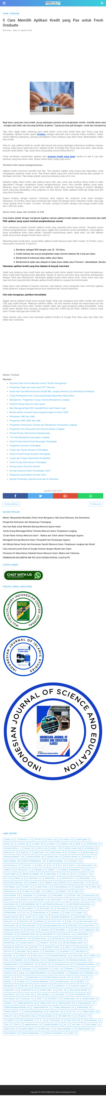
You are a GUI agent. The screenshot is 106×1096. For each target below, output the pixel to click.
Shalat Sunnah (40, 987)
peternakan (43, 970)
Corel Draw (51, 875)
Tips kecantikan (45, 1017)
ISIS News (55, 914)
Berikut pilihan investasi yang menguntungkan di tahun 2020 (38, 413)
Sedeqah (7, 982)
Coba (88, 871)
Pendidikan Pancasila (78, 961)
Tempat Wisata (89, 1013)
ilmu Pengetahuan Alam (52, 905)
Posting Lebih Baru (11, 505)
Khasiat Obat (55, 922)
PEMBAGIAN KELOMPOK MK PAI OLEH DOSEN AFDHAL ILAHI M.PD (36, 558)
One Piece (8, 957)
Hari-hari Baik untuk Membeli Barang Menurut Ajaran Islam (32, 527)
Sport (39, 1000)
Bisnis (39, 866)
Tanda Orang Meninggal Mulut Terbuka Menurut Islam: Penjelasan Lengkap (40, 532)
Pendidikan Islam (54, 961)
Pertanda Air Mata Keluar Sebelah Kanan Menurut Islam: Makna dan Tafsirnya (41, 554)
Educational (85, 879)
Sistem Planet (45, 991)
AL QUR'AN (21, 845)
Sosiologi (26, 1000)
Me (56, 944)
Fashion (62, 883)
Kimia (69, 922)
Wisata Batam (84, 1030)
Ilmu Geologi (74, 901)
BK (50, 866)
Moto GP (7, 952)
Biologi (74, 862)
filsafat (25, 888)
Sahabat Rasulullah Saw (55, 978)
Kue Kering (60, 931)
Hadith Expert (10, 896)
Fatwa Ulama (78, 883)
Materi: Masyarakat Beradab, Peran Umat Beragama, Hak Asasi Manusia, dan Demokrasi (46, 518)
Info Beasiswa (10, 909)
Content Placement (30, 875)
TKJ (40, 1021)
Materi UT (44, 944)
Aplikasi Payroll (11, 849)
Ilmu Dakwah (39, 901)
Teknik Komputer (40, 1008)
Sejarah (20, 982)
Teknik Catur (45, 1004)
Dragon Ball (50, 879)
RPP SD (19, 978)
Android (64, 845)
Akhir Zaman (81, 840)
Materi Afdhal (40, 939)
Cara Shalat (23, 871)
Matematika (21, 939)
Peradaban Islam (61, 965)
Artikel (53, 849)
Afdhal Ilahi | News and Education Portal (61, 1093)
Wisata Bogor (10, 1034)
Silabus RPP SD (27, 991)
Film (92, 883)
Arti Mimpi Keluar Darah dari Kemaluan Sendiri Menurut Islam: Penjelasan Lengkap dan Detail (49, 545)
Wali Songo (91, 1025)
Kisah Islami (9, 927)
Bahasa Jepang (71, 858)
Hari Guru (42, 896)
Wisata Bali (45, 1030)
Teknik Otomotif (11, 1013)
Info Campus (27, 909)
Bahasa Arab (88, 853)
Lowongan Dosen (27, 935)
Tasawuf (7, 1004)
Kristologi (30, 931)
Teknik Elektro (64, 1004)
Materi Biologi (58, 939)
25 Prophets (22, 840)
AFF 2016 (37, 840)
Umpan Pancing (31, 1025)
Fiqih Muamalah (61, 888)
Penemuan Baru (11, 965)
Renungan (74, 974)
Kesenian (39, 922)
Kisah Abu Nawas (86, 922)
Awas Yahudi (56, 853)
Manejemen (83, 935)
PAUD (6, 961)
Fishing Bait (79, 888)
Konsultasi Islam (11, 931)
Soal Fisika (25, 995)
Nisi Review (49, 952)
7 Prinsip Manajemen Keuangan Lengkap (29, 438)
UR (65, 1025)
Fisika (93, 888)
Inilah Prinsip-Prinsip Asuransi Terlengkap (29, 455)
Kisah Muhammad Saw (51, 927)
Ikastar (24, 901)
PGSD (57, 970)
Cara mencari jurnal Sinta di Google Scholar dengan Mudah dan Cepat (37, 549)
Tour (6, 1025)
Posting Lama (96, 505)
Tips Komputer (64, 1017)
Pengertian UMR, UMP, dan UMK (25, 421)
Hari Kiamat (58, 896)
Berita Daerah (10, 862)
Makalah (66, 935)
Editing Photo (68, 879)
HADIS (76, 892)
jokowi (28, 918)
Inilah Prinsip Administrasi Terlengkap (27, 463)
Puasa (21, 974)
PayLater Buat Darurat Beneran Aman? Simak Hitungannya (38, 384)
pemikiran (18, 961)
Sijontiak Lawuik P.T (79, 987)
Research (90, 974)
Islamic (79, 914)
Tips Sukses (9, 1021)
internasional (10, 914)
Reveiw (7, 978)
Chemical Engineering (70, 871)
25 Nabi (7, 840)
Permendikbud (10, 970)
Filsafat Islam (41, 888)
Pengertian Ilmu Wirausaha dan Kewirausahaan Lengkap (37, 430)
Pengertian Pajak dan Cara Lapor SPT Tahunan (32, 388)
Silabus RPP (9, 991)
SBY (87, 978)
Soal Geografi (43, 995)
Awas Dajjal (9, 853)
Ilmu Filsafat (56, 901)
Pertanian (26, 970)
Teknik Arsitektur (25, 1004)
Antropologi (91, 845)
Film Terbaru (9, 888)
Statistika (52, 1000)
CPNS (64, 875)
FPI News (26, 892)
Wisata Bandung (64, 1030)
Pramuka (69, 970)
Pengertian (28, 965)
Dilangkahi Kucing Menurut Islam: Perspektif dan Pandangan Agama (36, 540)
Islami (67, 914)
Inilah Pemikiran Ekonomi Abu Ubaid (27, 405)
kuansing (45, 931)
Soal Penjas (9, 1000)
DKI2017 (84, 875)
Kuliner (74, 931)
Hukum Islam (88, 896)
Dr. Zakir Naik (32, 879)
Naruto (36, 952)
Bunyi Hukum (86, 866)
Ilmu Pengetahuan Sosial (80, 905)
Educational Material (13, 883)
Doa (5, 879)
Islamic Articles (11, 918)
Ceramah (38, 871)
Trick (16, 1025)
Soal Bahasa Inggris (78, 991)
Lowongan (8, 935)
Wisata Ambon (27, 1030)
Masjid (7, 939)
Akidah (7, 845)
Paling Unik (77, 957)
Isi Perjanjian (39, 914)
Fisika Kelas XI (10, 892)
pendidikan (34, 961)
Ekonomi (33, 883)
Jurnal (41, 918)
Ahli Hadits (64, 840)
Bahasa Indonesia (11, 858)
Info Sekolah (62, 909)
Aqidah (27, 849)
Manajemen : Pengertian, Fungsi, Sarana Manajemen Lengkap (39, 400)
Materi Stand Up (27, 944)
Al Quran (36, 845)
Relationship (58, 974)
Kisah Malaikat (28, 927)
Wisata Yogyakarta (53, 1034)
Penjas (44, 965)
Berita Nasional (56, 862)
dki (74, 875)
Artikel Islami (70, 849)
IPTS (24, 914)
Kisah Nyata (89, 927)
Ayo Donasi (72, 853)
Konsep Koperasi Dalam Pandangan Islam (29, 471)
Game (37, 892)
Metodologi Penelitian (14, 948)
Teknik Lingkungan (62, 1008)
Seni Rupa (24, 987)
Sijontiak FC (59, 987)
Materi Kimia (77, 939)
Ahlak (50, 840)
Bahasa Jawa (53, 858)
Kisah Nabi (72, 927)
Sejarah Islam (62, 982)
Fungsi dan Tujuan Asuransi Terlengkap (28, 450)
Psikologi (8, 974)
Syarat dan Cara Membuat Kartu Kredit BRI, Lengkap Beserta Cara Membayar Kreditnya (51, 392)
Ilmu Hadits (92, 901)
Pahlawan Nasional (58, 957)
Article (40, 849)
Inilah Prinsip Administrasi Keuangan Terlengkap (33, 442)
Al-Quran (50, 845)
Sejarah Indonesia (40, 982)
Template (8, 1017)
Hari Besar (27, 896)
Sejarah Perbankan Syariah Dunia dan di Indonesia (33, 480)
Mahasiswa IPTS (48, 935)
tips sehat (81, 1017)
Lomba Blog (89, 931)
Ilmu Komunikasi (28, 905)
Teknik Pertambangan (33, 1013)
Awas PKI (24, 853)
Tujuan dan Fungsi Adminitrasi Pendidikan (30, 459)
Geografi (62, 892)
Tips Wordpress (26, 1021)
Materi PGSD (9, 944)
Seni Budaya (9, 987)
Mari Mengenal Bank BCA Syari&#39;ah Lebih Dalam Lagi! (37, 409)
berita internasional (32, 862)
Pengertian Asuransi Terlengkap (25, 446)
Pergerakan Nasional (85, 965)
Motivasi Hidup (81, 948)
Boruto (72, 866)
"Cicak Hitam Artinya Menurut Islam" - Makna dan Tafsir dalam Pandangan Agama (43, 536)
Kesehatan (23, 922)
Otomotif (22, 957)
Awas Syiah (39, 853)
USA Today (76, 1025)
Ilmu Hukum (9, 905)
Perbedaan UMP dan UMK (22, 417)
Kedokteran (80, 918)
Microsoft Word (52, 948)
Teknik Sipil (54, 1013)
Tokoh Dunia (54, 1021)
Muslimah (21, 952)
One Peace (80, 952)
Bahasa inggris (33, 858)
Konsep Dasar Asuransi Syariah (24, 467)
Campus (7, 871)
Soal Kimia (59, 995)
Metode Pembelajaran (73, 944)
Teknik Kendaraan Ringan (15, 1008)
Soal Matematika (78, 995)
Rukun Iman (33, 978)
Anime (77, 845)
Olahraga (64, 952)
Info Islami (44, 909)
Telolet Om (71, 1013)
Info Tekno (79, 909)
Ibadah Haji (9, 901)
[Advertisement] (53, 54)
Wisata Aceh (9, 1030)
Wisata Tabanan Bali (30, 1034)
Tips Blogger (24, 1017)
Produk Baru (84, 970)
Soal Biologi (9, 995)
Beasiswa (88, 858)
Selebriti (80, 982)
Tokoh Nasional (90, 1021)
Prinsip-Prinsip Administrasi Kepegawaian (29, 434)
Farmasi (48, 883)
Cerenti (51, 871)
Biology (27, 866)
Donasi (17, 879)
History (72, 896)
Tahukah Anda (69, 1000)
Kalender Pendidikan (60, 918)
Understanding (51, 1025)
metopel (34, 948)
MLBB (67, 948)
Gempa (49, 892)
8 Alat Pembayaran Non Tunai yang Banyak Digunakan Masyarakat (41, 396)
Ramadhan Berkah (38, 974)
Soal (61, 991)
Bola (60, 866)
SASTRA (77, 978)
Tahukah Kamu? (88, 1000)
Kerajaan (8, 922)
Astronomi (89, 849)
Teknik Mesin (82, 1008)
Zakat (71, 1034)
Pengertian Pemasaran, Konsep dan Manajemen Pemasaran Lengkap (43, 425)
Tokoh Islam (71, 1021)
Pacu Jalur (38, 957)
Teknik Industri (84, 1004)
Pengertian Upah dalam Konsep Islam (27, 475)
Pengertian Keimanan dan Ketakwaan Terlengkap (27, 523)
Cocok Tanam (10, 875)
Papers (92, 957)
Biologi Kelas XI (10, 866)
